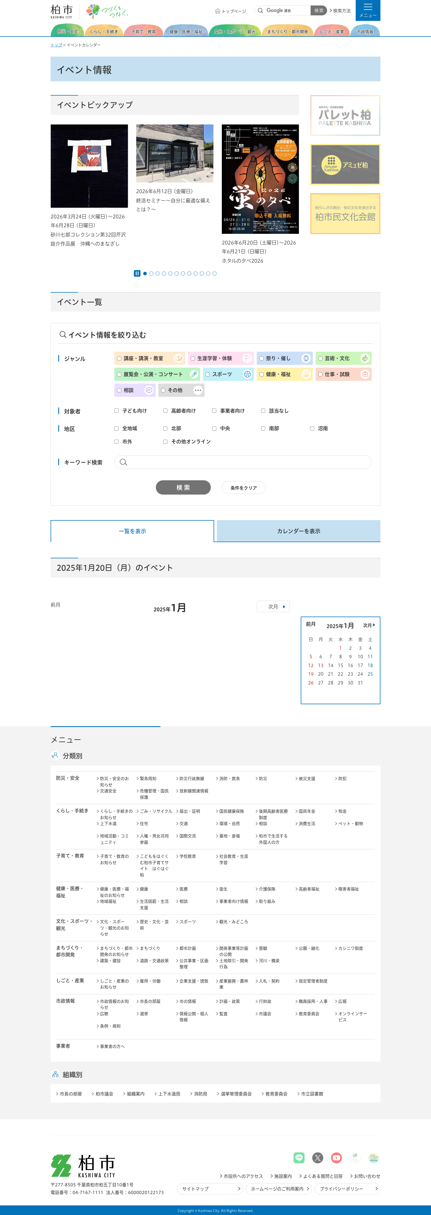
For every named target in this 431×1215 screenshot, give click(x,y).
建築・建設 (110, 961)
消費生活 (307, 824)
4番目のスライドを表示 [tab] (164, 273)
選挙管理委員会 (236, 1094)
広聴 (104, 1014)
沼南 (323, 428)
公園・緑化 (309, 948)
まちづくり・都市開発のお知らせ (116, 951)
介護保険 (267, 889)
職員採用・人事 (313, 1001)
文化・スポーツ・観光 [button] (74, 924)
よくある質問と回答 (323, 1176)
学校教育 (187, 856)
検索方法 (342, 11)
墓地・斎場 (229, 836)
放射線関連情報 (193, 791)
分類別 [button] (72, 756)
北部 (176, 428)
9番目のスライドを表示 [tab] (196, 273)
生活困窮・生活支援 (154, 904)
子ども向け (134, 410)
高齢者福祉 (309, 889)
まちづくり (150, 948)
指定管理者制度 (313, 981)
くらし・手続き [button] (72, 810)
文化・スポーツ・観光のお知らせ (114, 928)
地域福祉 (108, 901)
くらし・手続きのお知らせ (116, 814)
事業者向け (232, 410)
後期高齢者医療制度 (273, 814)
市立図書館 (312, 1094)
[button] (368, 10)
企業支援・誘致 (193, 981)
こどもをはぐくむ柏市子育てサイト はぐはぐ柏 (154, 865)
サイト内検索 (260, 10)
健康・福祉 (278, 374)
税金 (342, 811)
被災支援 (307, 778)
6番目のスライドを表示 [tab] (177, 273)
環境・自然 (229, 824)
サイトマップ (195, 1189)
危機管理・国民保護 (154, 794)
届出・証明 (189, 811)
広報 (342, 1001)
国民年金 (307, 811)
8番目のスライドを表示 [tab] (189, 273)
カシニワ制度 (350, 948)
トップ (56, 45)
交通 (183, 824)
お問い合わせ (367, 1176)
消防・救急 (229, 778)
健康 (144, 889)
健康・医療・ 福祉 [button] (70, 892)
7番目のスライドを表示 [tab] (183, 273)
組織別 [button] (72, 1074)
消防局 (200, 1094)
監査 (223, 1014)
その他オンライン (191, 441)
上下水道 (108, 824)
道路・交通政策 (154, 961)
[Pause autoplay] (137, 273)
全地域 (129, 428)
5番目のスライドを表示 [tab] (170, 273)
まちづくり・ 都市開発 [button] (70, 951)
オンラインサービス (352, 1017)
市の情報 (187, 1001)
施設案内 (283, 1176)
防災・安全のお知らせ (114, 781)
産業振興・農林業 (233, 984)
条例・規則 (110, 1026)
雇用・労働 (150, 981)
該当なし (279, 410)
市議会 (265, 1014)
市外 (127, 441)
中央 (225, 428)
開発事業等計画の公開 (233, 951)
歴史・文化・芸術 (154, 925)
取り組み (267, 901)
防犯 (342, 778)
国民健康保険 (231, 811)
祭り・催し (278, 358)
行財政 (265, 1001)
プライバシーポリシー (341, 1189)
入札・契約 (269, 981)
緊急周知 (148, 778)
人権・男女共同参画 (154, 839)
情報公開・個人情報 (193, 1017)
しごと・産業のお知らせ (114, 984)
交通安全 (108, 791)
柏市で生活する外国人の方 (273, 839)
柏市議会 (104, 1094)
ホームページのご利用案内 (277, 1189)
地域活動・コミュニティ (114, 839)
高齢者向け (183, 410)
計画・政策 (229, 1001)
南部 (274, 428)
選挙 (144, 1014)
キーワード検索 (83, 462)
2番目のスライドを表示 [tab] (151, 273)
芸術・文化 (337, 358)
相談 (129, 390)
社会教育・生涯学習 (233, 859)
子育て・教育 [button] (70, 855)
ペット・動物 (350, 824)
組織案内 (136, 1094)
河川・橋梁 (269, 961)
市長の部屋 (150, 1001)
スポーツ (222, 374)
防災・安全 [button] (67, 778)
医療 (183, 889)
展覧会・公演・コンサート (153, 374)
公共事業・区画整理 (193, 964)
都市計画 (187, 948)
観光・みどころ (233, 922)
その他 (175, 390)
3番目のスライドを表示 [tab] (158, 273)
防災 (263, 778)
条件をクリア (244, 488)
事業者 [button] (63, 1046)
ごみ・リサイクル (156, 811)
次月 (367, 625)
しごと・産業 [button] (70, 980)
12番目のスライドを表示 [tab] (214, 273)
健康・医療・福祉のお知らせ (114, 892)
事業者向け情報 (233, 901)
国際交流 (187, 836)
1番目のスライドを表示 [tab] (145, 273)
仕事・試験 (337, 374)
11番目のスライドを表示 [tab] (208, 273)
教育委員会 (309, 1014)
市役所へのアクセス (243, 1176)
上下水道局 (169, 1094)
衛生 (223, 889)
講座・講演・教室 (143, 358)
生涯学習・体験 (214, 358)
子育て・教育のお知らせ (114, 859)
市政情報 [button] (65, 1000)
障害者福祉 (348, 889)
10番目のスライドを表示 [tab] (202, 273)
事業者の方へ (112, 1046)
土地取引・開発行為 (233, 964)
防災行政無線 (191, 778)
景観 (263, 948)
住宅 (144, 824)
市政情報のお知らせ (114, 1004)
